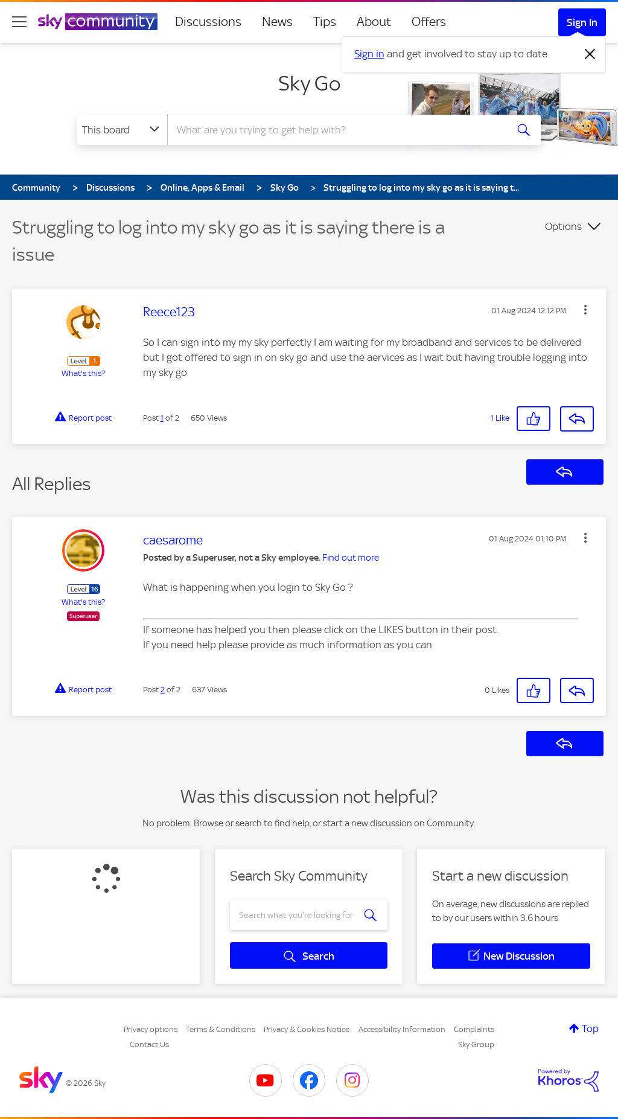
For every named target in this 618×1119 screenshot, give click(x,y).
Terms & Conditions (220, 1029)
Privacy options (150, 1029)
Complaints (474, 1029)
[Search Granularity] (122, 130)
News (277, 21)
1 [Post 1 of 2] (162, 417)
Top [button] (590, 1028)
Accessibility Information (401, 1029)
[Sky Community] (98, 22)
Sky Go (309, 83)
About (374, 21)
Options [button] (563, 226)
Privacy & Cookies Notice (306, 1029)
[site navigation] (19, 22)
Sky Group (476, 1044)
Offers (429, 21)
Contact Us (149, 1044)
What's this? (83, 373)
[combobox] (335, 130)
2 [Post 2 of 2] (163, 689)
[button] (585, 309)
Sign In (582, 22)
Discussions (208, 21)
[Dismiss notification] (590, 54)
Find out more (350, 557)
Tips (324, 21)
